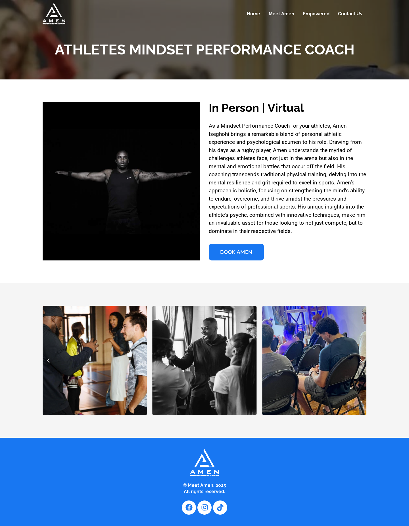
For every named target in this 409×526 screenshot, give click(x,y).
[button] (48, 360)
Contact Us (350, 13)
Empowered (316, 13)
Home (253, 13)
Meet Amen (281, 13)
